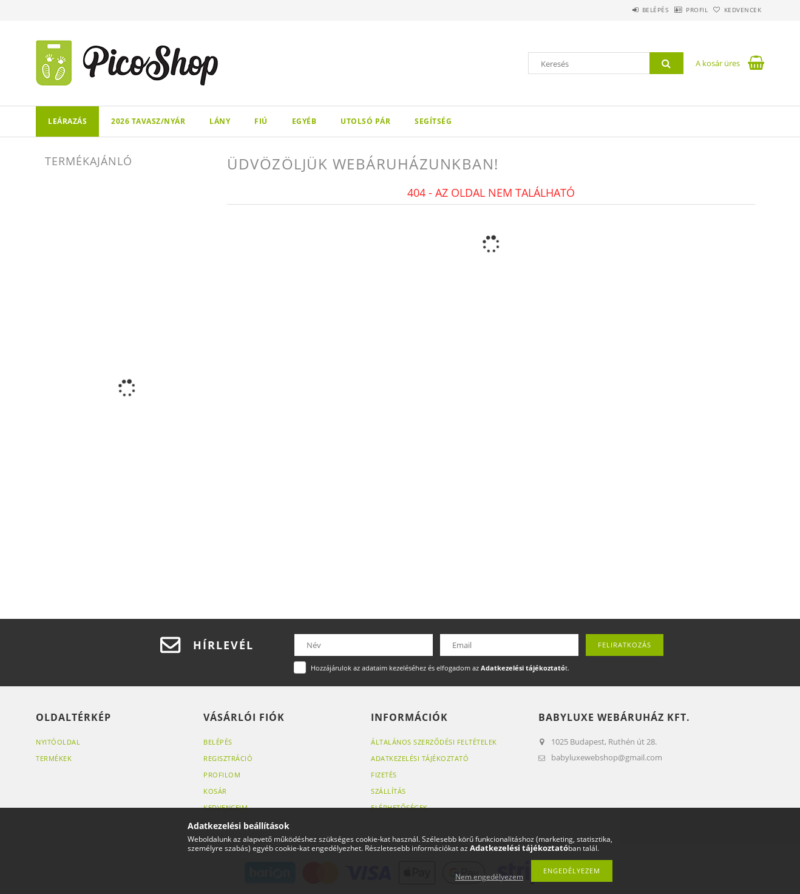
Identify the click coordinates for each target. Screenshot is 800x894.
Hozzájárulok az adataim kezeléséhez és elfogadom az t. (440, 667)
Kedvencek (737, 9)
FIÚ (261, 121)
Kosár (215, 791)
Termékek (54, 758)
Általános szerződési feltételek (434, 741)
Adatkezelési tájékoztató (420, 758)
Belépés (624, 9)
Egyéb (304, 121)
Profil (678, 9)
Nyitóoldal (58, 741)
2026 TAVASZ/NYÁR (148, 121)
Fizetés (384, 774)
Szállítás (388, 791)
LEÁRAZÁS (67, 121)
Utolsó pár (365, 121)
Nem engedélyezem (489, 877)
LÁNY (219, 121)
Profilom (221, 774)
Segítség (433, 121)
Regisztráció (228, 758)
